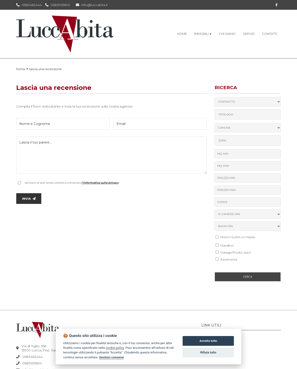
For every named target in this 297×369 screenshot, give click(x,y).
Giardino (225, 245)
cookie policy (115, 347)
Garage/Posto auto (233, 252)
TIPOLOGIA (225, 114)
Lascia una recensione (45, 69)
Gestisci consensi (111, 357)
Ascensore (226, 259)
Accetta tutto (208, 341)
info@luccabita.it (92, 5)
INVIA (29, 198)
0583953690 (60, 5)
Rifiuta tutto (208, 352)
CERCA (247, 277)
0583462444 (32, 5)
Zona (222, 140)
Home (20, 69)
